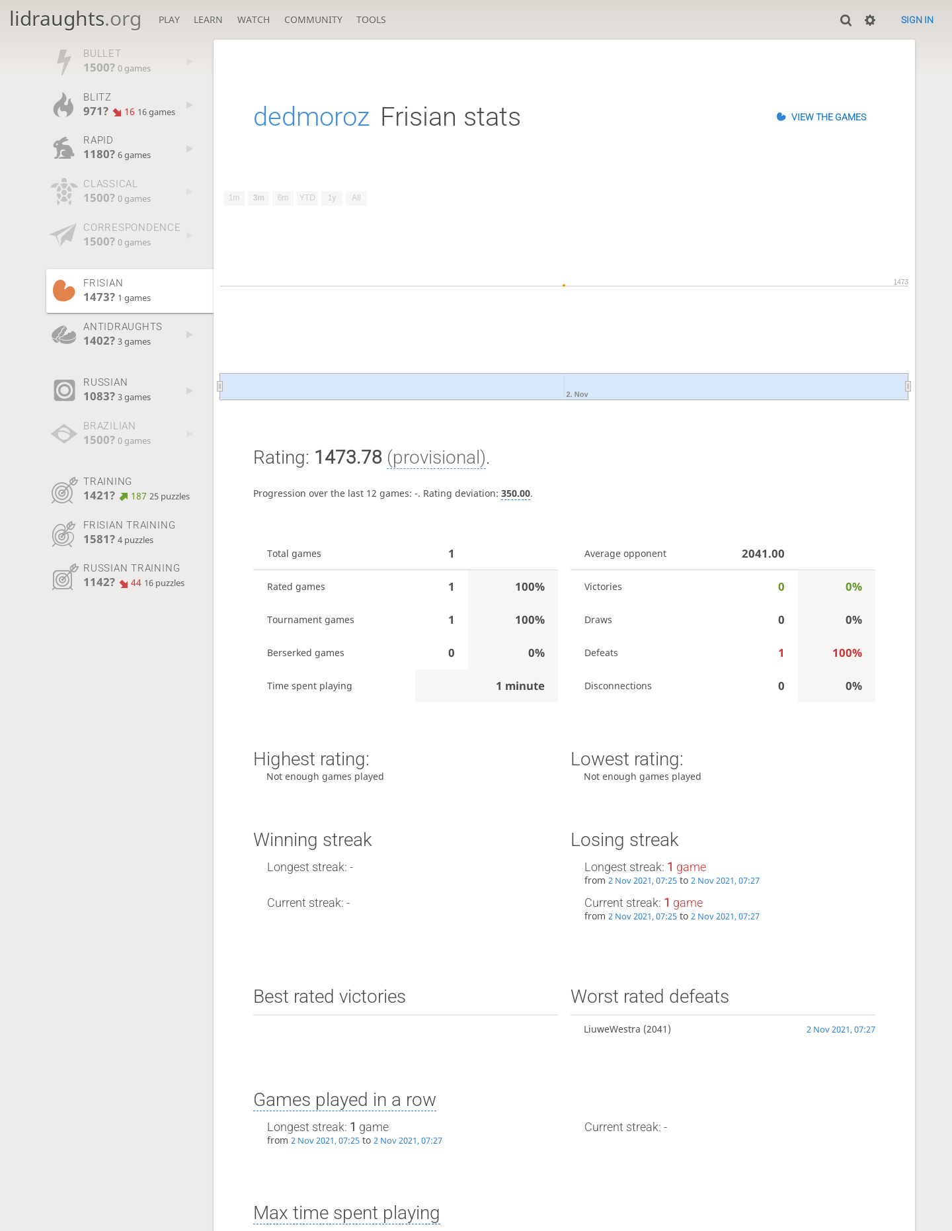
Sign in (917, 20)
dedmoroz (311, 116)
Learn (208, 19)
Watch (253, 19)
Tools (371, 19)
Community (313, 19)
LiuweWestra (612, 1029)
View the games (828, 117)
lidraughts (75, 18)
